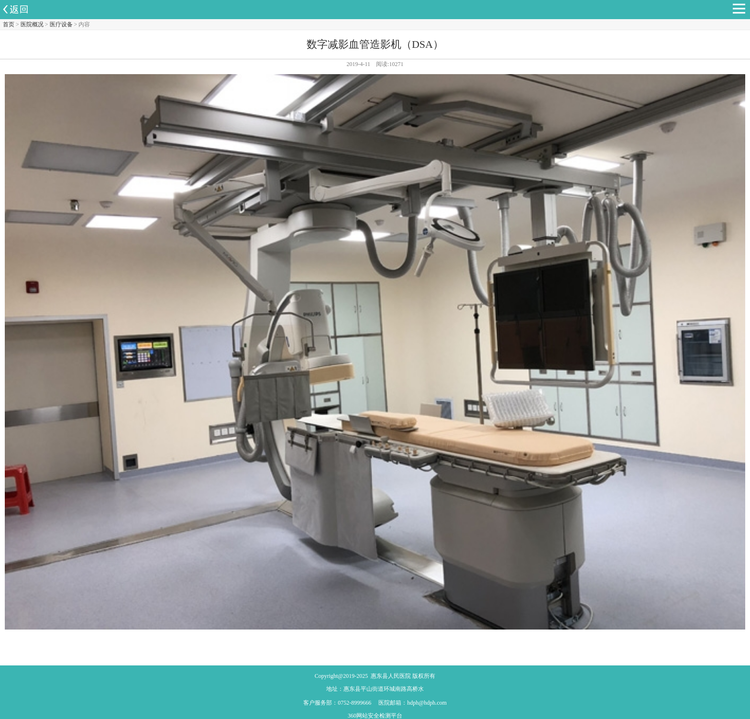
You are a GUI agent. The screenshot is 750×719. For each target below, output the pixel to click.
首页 (8, 24)
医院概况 (32, 24)
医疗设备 (61, 24)
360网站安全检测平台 (375, 715)
